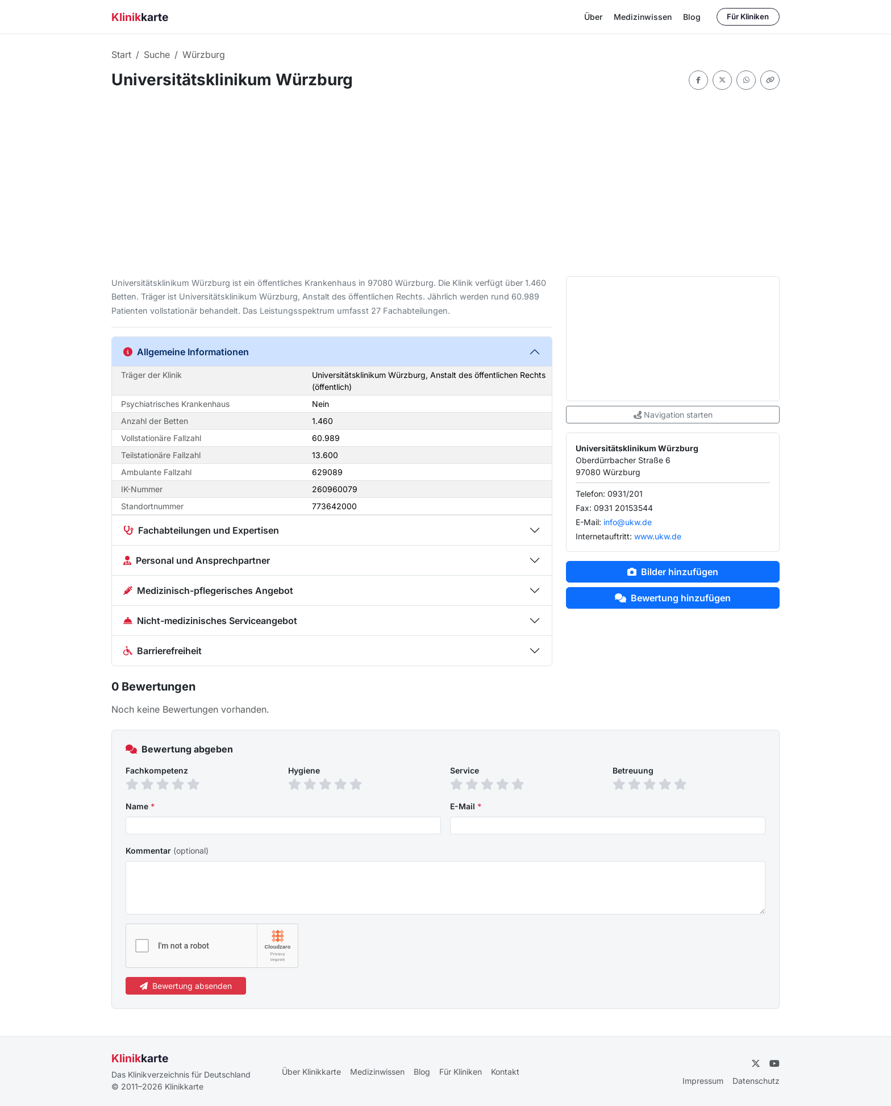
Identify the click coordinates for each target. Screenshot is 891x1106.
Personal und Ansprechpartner (196, 560)
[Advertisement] (445, 183)
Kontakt (505, 1071)
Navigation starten (673, 414)
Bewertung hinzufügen (673, 598)
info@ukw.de (627, 522)
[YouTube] (774, 1063)
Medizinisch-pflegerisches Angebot (208, 590)
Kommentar (167, 850)
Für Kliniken (748, 16)
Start (121, 54)
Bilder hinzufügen (672, 571)
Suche (157, 54)
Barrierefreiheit (162, 650)
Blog (692, 17)
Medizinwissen (643, 17)
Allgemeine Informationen (186, 351)
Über (593, 17)
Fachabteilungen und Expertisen (201, 530)
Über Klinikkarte (311, 1071)
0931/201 (625, 493)
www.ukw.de (657, 536)
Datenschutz (756, 1081)
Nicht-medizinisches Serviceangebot (210, 620)
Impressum (702, 1081)
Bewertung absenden (186, 986)
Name (140, 806)
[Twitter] (755, 1063)
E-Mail (466, 806)
